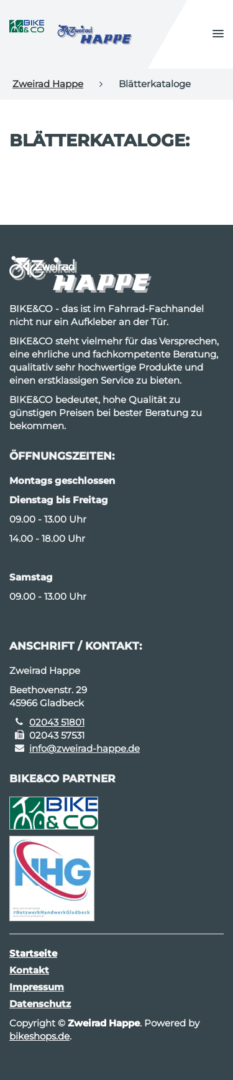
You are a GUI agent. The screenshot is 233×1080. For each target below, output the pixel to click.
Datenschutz (40, 1004)
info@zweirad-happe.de (84, 748)
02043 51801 (57, 722)
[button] (218, 34)
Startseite (33, 953)
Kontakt (29, 970)
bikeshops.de (39, 1036)
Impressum (36, 987)
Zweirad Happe (47, 84)
